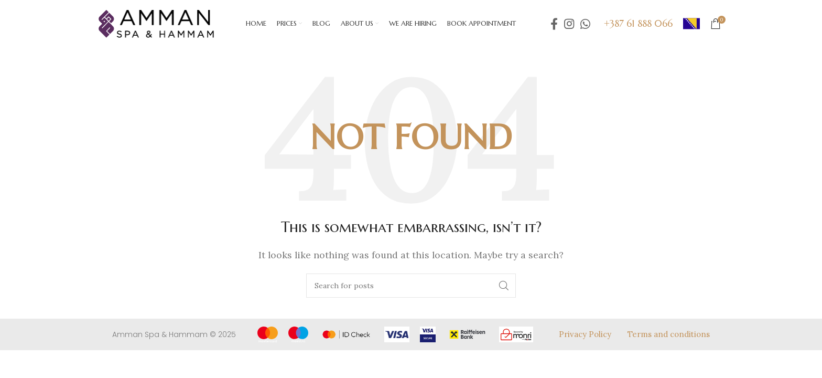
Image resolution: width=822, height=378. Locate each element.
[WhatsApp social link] (585, 24)
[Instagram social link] (569, 24)
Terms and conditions (669, 334)
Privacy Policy (585, 334)
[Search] (411, 286)
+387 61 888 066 (638, 23)
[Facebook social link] (554, 24)
